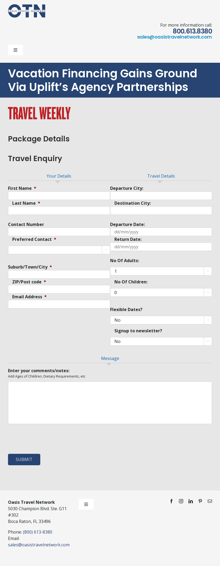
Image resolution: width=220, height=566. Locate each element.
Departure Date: (127, 224)
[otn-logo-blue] (26, 6)
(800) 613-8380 (37, 532)
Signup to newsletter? (138, 331)
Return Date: (128, 239)
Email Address (29, 297)
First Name (22, 188)
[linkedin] (191, 501)
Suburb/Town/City (30, 267)
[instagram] (181, 501)
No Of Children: (130, 282)
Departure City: (126, 188)
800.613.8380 (192, 31)
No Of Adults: (124, 260)
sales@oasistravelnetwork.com (174, 36)
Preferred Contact (34, 239)
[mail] (210, 501)
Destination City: (132, 203)
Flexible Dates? (126, 309)
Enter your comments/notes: (38, 371)
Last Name (26, 203)
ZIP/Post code (29, 282)
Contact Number (26, 224)
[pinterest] (200, 501)
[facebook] (171, 501)
